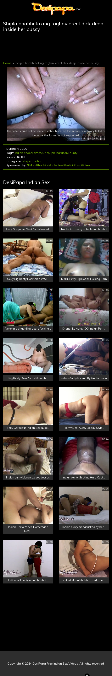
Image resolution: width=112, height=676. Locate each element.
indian (19, 153)
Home (7, 63)
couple (51, 153)
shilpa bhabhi (32, 161)
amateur (40, 153)
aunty (73, 153)
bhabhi (28, 153)
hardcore (62, 153)
